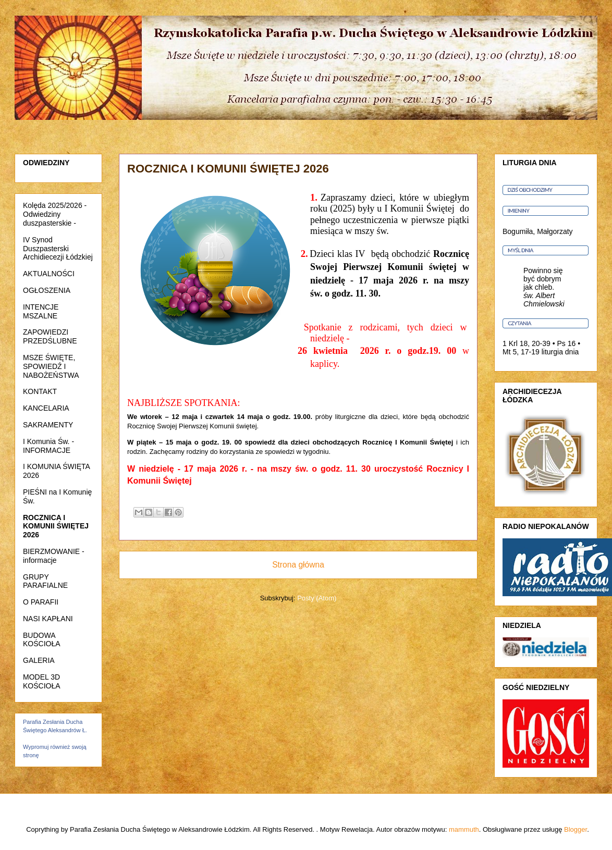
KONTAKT (40, 391)
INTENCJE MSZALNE (40, 311)
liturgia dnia (560, 352)
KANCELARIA (46, 408)
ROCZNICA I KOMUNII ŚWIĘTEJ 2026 (56, 526)
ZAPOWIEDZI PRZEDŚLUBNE (50, 336)
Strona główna (298, 564)
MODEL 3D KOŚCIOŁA (41, 681)
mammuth (464, 829)
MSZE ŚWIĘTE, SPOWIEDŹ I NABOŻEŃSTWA (51, 366)
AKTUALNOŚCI (49, 273)
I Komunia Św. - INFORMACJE (48, 445)
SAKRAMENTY (48, 425)
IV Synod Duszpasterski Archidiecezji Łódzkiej (58, 249)
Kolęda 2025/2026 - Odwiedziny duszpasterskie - (55, 214)
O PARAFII (40, 602)
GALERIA (39, 660)
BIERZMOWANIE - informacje (53, 555)
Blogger (575, 829)
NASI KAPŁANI (48, 618)
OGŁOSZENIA (46, 290)
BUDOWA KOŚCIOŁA (41, 639)
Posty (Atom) (316, 598)
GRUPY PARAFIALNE (45, 581)
